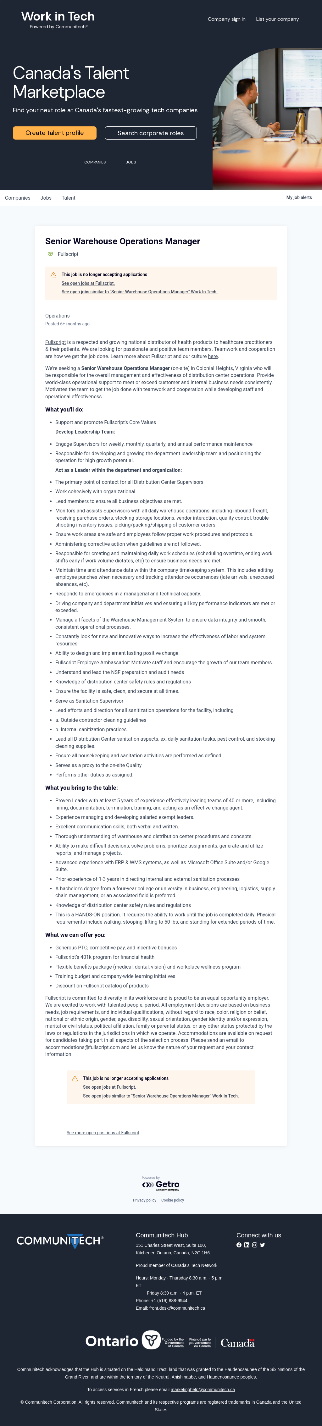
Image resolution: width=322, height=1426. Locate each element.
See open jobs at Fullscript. (88, 283)
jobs (46, 198)
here (213, 356)
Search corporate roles (151, 133)
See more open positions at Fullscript (103, 1132)
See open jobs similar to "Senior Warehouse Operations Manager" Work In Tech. (140, 291)
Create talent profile (54, 133)
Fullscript (55, 342)
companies (18, 198)
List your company (277, 19)
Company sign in (227, 19)
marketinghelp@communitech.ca (203, 1389)
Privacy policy (144, 1200)
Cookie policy (172, 1200)
